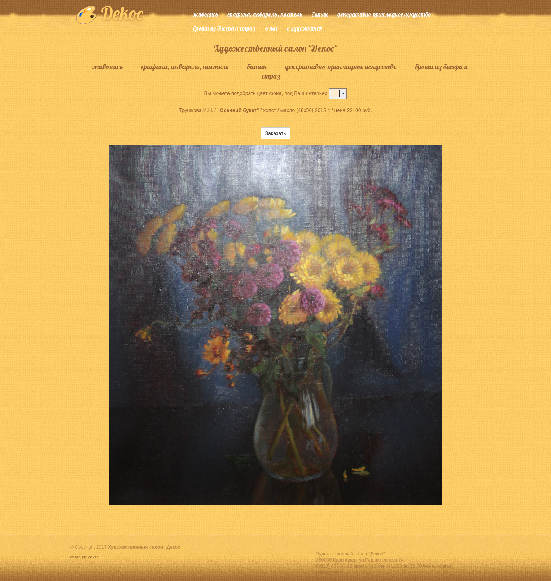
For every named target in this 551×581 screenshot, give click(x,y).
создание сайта (85, 557)
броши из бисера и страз (224, 28)
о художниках (304, 28)
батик (320, 14)
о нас (271, 28)
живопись (205, 14)
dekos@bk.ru (330, 578)
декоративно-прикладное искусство (384, 14)
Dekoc (109, 13)
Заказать (275, 133)
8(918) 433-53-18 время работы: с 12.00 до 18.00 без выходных (384, 572)
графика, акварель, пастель (265, 14)
